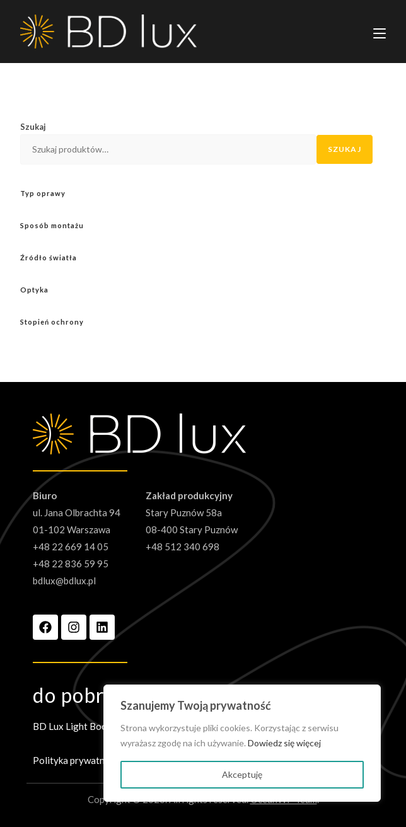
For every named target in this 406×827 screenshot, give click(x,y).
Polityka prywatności (77, 760)
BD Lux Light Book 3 (76, 726)
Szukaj (33, 127)
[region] (242, 743)
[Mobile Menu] (379, 31)
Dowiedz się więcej (284, 742)
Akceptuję (242, 774)
